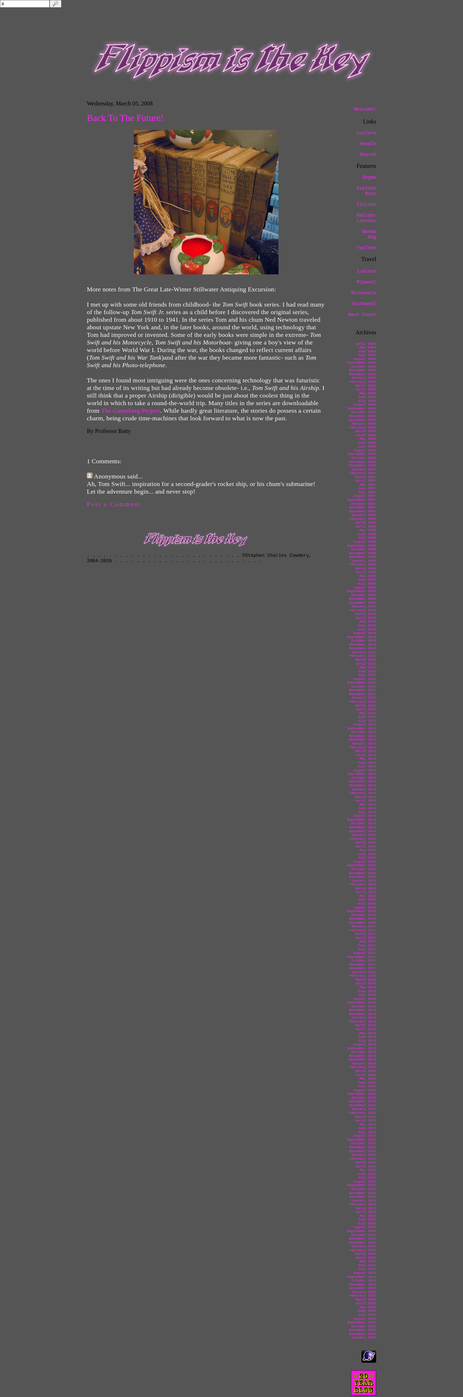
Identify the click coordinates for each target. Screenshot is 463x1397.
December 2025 (362, 1334)
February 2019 (362, 1022)
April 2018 (365, 983)
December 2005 (362, 420)
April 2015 (365, 847)
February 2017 (362, 930)
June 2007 (366, 488)
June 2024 (366, 1265)
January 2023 (363, 1201)
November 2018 (362, 1010)
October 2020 (363, 1098)
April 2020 (365, 1075)
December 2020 (362, 1105)
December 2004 (362, 374)
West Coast (362, 314)
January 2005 (363, 378)
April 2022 (365, 1166)
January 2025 (363, 1292)
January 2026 (363, 1338)
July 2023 (366, 1223)
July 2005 (366, 401)
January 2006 (363, 424)
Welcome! (365, 109)
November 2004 (362, 370)
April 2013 (365, 755)
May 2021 (368, 1125)
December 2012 (362, 740)
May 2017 (368, 941)
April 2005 (365, 389)
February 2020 (362, 1067)
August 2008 (364, 542)
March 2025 (365, 1300)
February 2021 (362, 1113)
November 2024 (362, 1285)
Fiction (366, 204)
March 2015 (365, 843)
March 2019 (365, 1025)
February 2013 (362, 748)
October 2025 (363, 1326)
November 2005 (362, 416)
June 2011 (366, 671)
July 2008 (366, 538)
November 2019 (362, 1056)
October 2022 (363, 1189)
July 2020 (366, 1086)
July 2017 (366, 949)
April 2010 (365, 618)
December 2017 (362, 968)
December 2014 (362, 831)
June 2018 (366, 991)
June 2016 (366, 900)
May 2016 (368, 896)
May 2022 (368, 1170)
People (368, 144)
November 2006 (362, 462)
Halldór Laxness (366, 218)
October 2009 (363, 595)
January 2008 (363, 515)
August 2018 (364, 999)
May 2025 (368, 1307)
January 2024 (363, 1246)
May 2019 (368, 1033)
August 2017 (364, 953)
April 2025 (365, 1303)
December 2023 (362, 1243)
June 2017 (366, 945)
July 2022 (366, 1178)
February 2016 (362, 884)
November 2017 (362, 965)
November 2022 (362, 1193)
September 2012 (361, 728)
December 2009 (362, 603)
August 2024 (364, 1273)
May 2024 (368, 1261)
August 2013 (364, 770)
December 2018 (362, 1014)
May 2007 (368, 485)
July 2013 (366, 766)
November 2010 (362, 645)
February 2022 (362, 1159)
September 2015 (361, 865)
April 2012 (365, 709)
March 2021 (365, 1117)
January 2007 (363, 470)
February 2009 (362, 565)
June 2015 (366, 854)
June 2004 (366, 351)
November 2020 (362, 1101)
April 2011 (365, 664)
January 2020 (363, 1064)
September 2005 (361, 409)
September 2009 (361, 591)
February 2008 (362, 519)
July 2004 (366, 355)
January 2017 (363, 926)
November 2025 (362, 1330)
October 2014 (363, 823)
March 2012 (365, 706)
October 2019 (363, 1052)
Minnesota (363, 293)
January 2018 (363, 972)
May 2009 (368, 576)
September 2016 (361, 911)
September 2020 (361, 1094)
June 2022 (366, 1174)
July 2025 (366, 1315)
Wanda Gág (369, 234)
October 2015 (363, 869)
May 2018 (368, 987)
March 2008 (365, 523)
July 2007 (366, 492)
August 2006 (364, 450)
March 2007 (365, 477)
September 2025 (361, 1322)
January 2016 (363, 881)
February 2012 (362, 702)
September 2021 (361, 1140)
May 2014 (368, 805)
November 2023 (362, 1239)
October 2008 (363, 549)
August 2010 (364, 633)
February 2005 (362, 382)
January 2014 (363, 789)
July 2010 (366, 630)
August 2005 (364, 405)
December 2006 (362, 466)
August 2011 (364, 679)
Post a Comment (114, 504)
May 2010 (368, 622)
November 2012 (362, 736)
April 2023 (365, 1212)
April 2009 (365, 572)
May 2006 (368, 439)
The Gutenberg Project (130, 410)
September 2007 (361, 500)
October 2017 (363, 961)
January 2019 (363, 1018)
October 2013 (363, 778)
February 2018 (362, 976)
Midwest (366, 282)
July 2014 (366, 812)
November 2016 (362, 919)
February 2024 (362, 1250)
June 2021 (366, 1128)
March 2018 (365, 980)
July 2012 (366, 721)
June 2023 (366, 1220)
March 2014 (365, 797)
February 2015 (362, 839)
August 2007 (364, 496)
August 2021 (364, 1136)
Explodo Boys (366, 191)
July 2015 (366, 858)
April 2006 (365, 435)
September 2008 (361, 546)
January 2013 (363, 744)
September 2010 (361, 637)
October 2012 (363, 732)
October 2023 (363, 1235)
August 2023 (364, 1227)
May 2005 (368, 393)
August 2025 (364, 1319)
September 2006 (361, 454)
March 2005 (365, 386)
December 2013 (362, 786)
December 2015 (362, 877)
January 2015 (363, 835)
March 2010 (365, 614)
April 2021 (365, 1121)
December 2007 (362, 511)
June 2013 (366, 763)
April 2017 (365, 938)
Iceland (366, 271)
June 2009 (366, 580)
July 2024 (366, 1269)
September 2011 (361, 683)
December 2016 (362, 923)
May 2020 (368, 1079)
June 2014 (366, 808)
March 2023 (365, 1208)
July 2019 (366, 1041)
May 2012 (368, 713)
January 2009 (363, 561)
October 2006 (363, 458)
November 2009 (362, 599)
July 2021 (366, 1132)
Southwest (363, 304)
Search (368, 154)
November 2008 (362, 553)
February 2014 (362, 793)
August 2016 (364, 908)
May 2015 (368, 850)
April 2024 (365, 1258)
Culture (366, 133)
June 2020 (366, 1083)
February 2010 (362, 610)
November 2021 (362, 1147)
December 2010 (362, 648)
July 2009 (366, 584)
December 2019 (362, 1060)
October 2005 (363, 412)
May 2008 (368, 530)
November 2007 (362, 507)
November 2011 (362, 690)
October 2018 (363, 1006)
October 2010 (363, 641)
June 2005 (366, 397)
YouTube (366, 248)
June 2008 (366, 534)
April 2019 (365, 1029)
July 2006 (366, 446)
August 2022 (364, 1182)
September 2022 (361, 1185)
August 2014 (364, 816)
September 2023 (361, 1231)
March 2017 (365, 934)
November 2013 (362, 782)
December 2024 (362, 1288)
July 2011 (366, 675)
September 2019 (361, 1048)
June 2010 (366, 626)
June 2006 (366, 443)
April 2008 (365, 527)
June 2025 (366, 1311)
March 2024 (365, 1254)
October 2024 (363, 1281)
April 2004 (365, 344)
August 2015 (364, 862)
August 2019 (364, 1044)
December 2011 (362, 694)
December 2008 (362, 557)
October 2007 (363, 504)
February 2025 (362, 1296)
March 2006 (365, 431)
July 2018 (366, 995)
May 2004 (368, 348)
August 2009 (364, 588)
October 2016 (363, 915)
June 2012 (366, 717)
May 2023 (368, 1216)
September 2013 (361, 774)
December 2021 (362, 1151)
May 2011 (368, 667)
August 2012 (364, 724)
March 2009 (365, 568)
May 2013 (368, 759)
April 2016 (365, 892)
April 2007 (365, 481)
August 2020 (364, 1090)
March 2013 (365, 751)
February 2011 (362, 656)
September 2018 (361, 1003)
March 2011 (365, 660)
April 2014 (365, 801)
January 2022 (363, 1155)
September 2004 (361, 363)
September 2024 (361, 1277)
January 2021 (363, 1109)
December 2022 (362, 1197)
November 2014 (362, 827)
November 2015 (362, 873)
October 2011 (363, 687)
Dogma (369, 177)
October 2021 (363, 1143)
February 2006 (362, 428)
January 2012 (363, 698)
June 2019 (366, 1037)
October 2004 (363, 367)
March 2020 (365, 1071)
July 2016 (366, 904)
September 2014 (361, 820)
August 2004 (364, 359)
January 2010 (363, 606)
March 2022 (365, 1162)
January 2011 (363, 652)
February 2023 (362, 1204)
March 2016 (365, 888)
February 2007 (362, 473)
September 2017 (361, 957)
